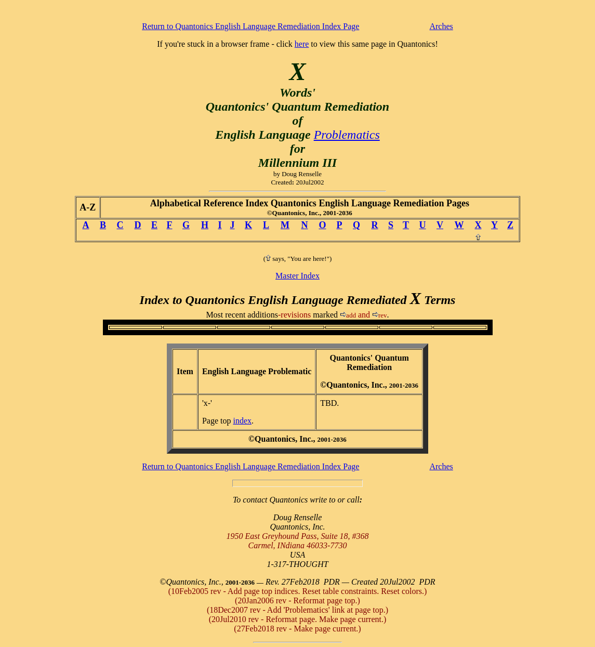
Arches (441, 26)
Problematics (347, 134)
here (302, 43)
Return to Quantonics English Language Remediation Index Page (250, 26)
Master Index (297, 275)
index (242, 420)
